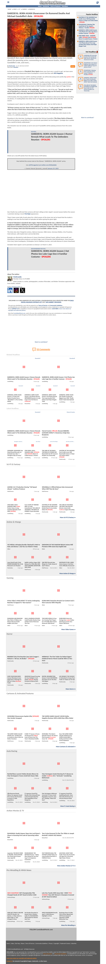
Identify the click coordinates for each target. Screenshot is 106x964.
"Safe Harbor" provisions (53, 302)
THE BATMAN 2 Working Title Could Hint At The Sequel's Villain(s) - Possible (87, 26)
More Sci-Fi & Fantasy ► (68, 517)
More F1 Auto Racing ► (68, 806)
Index (12, 943)
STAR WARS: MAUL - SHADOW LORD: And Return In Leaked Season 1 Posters (88, 37)
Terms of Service (42, 305)
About (22, 943)
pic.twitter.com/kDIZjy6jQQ (47, 165)
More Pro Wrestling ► (68, 925)
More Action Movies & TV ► (66, 866)
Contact (68, 943)
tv (19, 9)
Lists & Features (55, 6)
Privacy (51, 943)
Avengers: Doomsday (18, 441)
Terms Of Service (29, 943)
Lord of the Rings (54, 441)
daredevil (32, 9)
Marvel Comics (71, 412)
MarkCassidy (12, 66)
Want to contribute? (41, 341)
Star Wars (38, 441)
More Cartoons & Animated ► (66, 747)
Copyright (56, 943)
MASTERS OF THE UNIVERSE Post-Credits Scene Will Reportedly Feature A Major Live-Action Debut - (88, 19)
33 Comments (41, 349)
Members (65, 6)
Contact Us (9, 961)
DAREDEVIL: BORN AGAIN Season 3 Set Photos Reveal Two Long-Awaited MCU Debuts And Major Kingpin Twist (88, 43)
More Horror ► (71, 689)
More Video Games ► (68, 629)
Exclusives (46, 6)
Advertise (73, 943)
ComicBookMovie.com (19, 313)
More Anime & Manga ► (67, 573)
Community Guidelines (56, 305)
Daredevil (15, 67)
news (15, 9)
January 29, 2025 (53, 168)
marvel (24, 9)
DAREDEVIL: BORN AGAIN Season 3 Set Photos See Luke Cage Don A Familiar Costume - (88, 31)
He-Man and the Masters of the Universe (70, 441)
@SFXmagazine (33, 165)
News (40, 6)
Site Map (17, 943)
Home (9, 9)
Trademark (63, 943)
